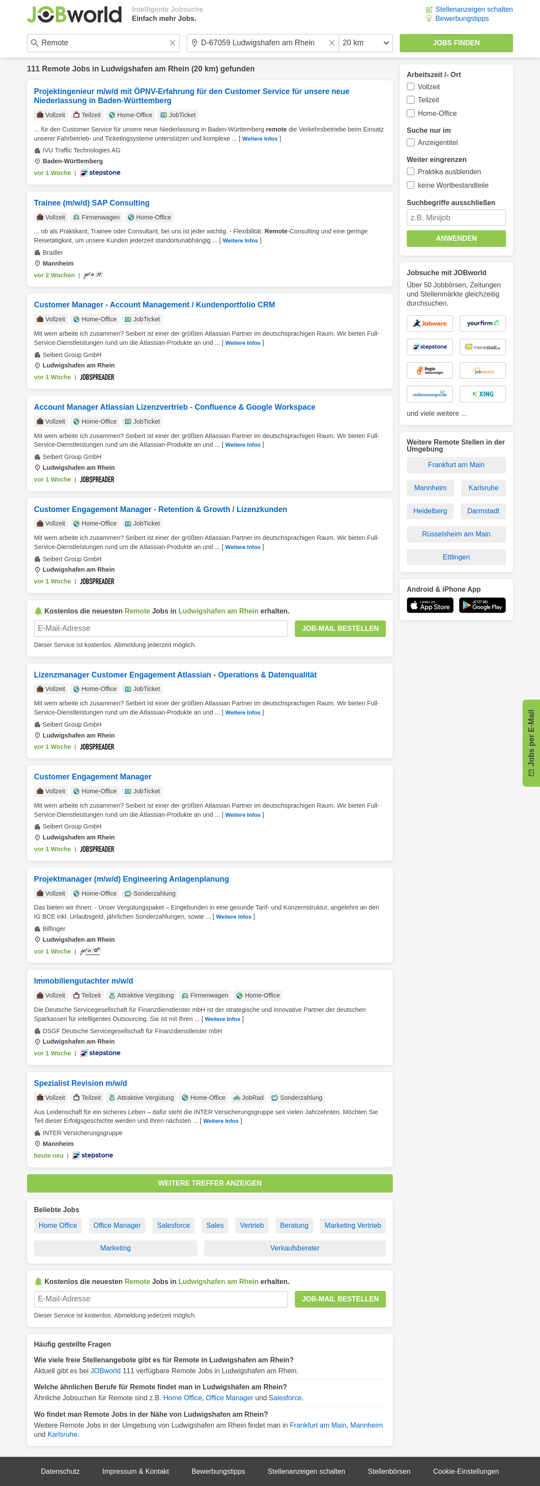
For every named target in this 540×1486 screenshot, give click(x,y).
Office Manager (117, 1225)
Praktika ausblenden (449, 171)
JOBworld (106, 1371)
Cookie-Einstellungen (466, 1471)
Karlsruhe (62, 1434)
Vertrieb (252, 1225)
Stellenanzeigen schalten (474, 9)
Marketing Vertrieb (353, 1225)
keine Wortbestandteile (453, 185)
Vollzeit (429, 87)
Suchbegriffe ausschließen (451, 202)
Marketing (115, 1248)
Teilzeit (428, 100)
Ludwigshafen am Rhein (145, 68)
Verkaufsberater (295, 1248)
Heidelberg (430, 511)
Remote (56, 68)
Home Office (58, 1225)
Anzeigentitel (438, 142)
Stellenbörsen (389, 1471)
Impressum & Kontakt (135, 1471)
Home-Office (437, 113)
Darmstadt (483, 511)
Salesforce (173, 1225)
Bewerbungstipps (462, 18)
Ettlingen (456, 557)
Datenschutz (60, 1471)
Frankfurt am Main (318, 1425)
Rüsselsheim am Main (456, 534)
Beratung (294, 1225)
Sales (215, 1225)
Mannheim (366, 1425)
